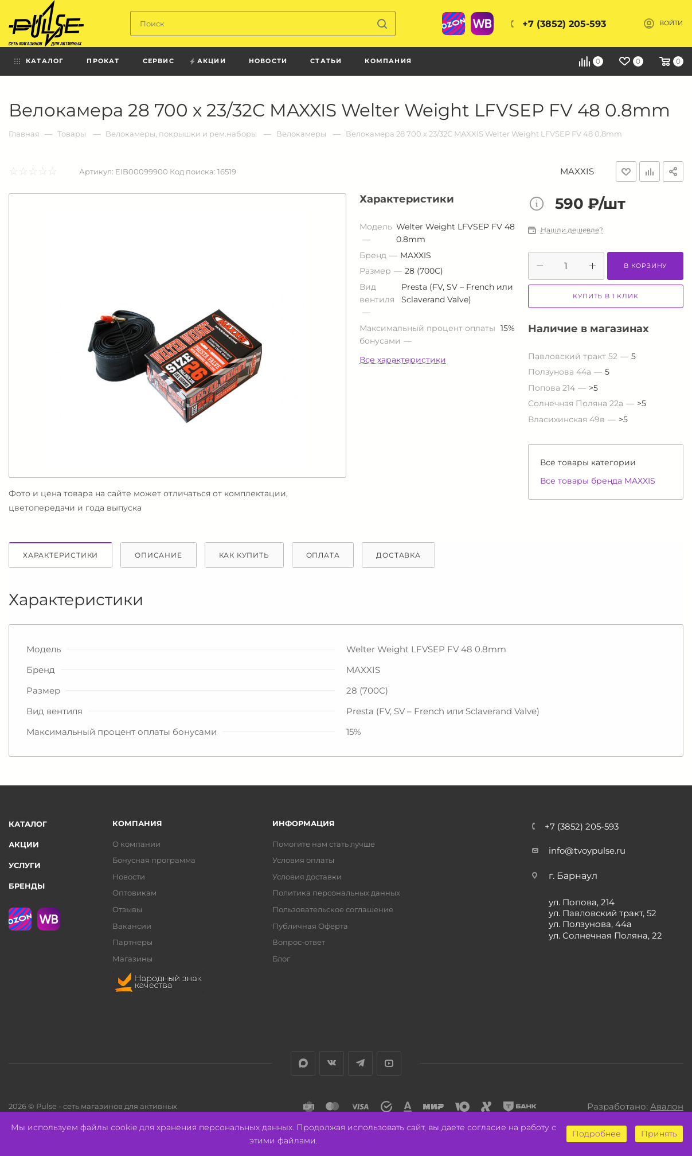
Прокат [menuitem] (103, 61)
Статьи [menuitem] (326, 61)
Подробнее (596, 1133)
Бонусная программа (154, 860)
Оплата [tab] (323, 555)
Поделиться (673, 171)
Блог (281, 959)
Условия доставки (307, 877)
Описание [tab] (158, 555)
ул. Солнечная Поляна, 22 (605, 935)
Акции (24, 844)
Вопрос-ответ (298, 942)
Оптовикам (134, 893)
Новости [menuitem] (268, 61)
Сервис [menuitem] (158, 61)
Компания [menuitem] (388, 61)
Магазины (132, 959)
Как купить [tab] (244, 555)
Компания (137, 823)
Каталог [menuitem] (45, 61)
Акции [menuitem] (211, 61)
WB (482, 23)
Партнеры (132, 942)
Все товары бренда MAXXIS (597, 481)
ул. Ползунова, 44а (590, 923)
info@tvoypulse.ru (587, 850)
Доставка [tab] (398, 555)
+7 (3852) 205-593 (564, 23)
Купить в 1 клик (605, 296)
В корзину (645, 266)
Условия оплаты (303, 860)
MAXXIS (577, 171)
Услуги (25, 865)
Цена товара (539, 204)
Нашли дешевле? (572, 230)
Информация (303, 823)
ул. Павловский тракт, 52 (602, 913)
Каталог (28, 823)
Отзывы (127, 909)
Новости (128, 877)
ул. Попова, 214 (582, 902)
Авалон (666, 1106)
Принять (659, 1133)
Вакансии (131, 926)
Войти (671, 23)
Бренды (27, 885)
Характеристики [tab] (60, 555)
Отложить (626, 171)
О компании (136, 844)
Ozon (453, 23)
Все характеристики (402, 360)
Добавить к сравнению (649, 171)
